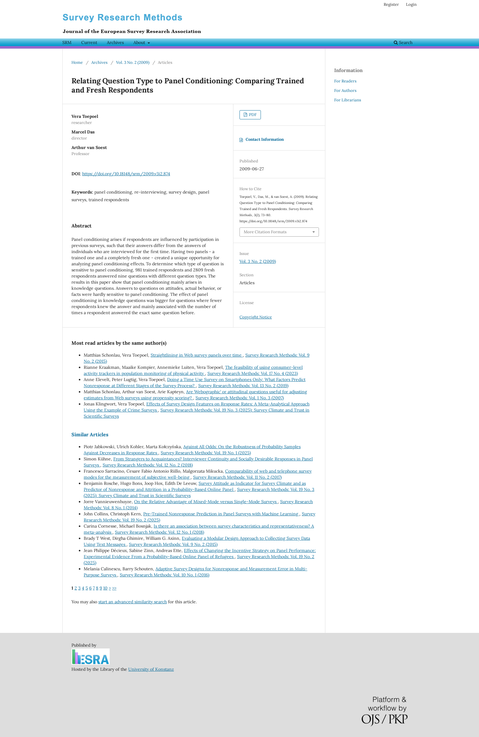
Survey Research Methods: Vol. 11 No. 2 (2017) (237, 477)
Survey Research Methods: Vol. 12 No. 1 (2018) (159, 532)
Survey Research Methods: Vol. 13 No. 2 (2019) (243, 385)
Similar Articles (89, 434)
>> (114, 588)
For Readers (345, 81)
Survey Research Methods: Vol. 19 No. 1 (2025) (206, 453)
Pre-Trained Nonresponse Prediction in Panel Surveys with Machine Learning (221, 514)
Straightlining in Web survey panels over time (197, 355)
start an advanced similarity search (132, 601)
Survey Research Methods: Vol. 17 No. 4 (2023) (252, 373)
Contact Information (265, 139)
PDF (252, 114)
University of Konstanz (151, 669)
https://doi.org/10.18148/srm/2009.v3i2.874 (126, 173)
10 (105, 588)
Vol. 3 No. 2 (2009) (132, 62)
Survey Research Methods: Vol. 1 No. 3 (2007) (240, 398)
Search (403, 42)
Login (411, 4)
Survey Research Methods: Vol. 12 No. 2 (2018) (148, 465)
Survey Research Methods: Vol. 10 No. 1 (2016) (164, 575)
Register (391, 4)
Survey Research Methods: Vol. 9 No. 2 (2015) (173, 544)
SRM (66, 42)
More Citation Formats (265, 231)
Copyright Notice (256, 317)
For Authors (345, 90)
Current (89, 42)
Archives (115, 42)
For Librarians (347, 100)
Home (77, 62)
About (139, 42)
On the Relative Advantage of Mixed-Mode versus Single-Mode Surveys (206, 501)
